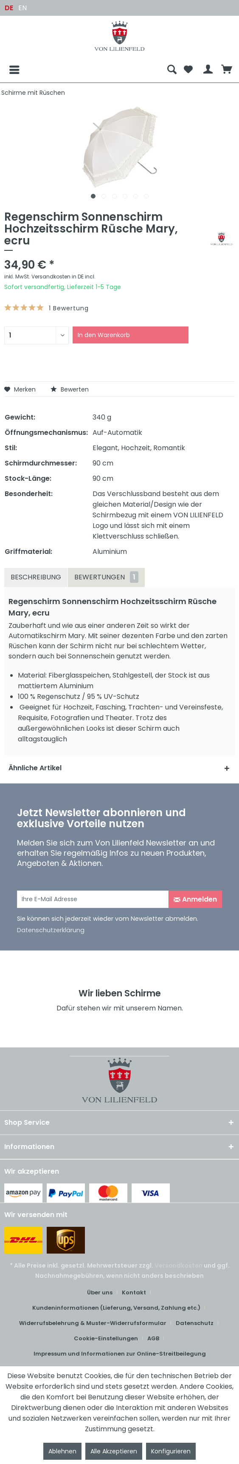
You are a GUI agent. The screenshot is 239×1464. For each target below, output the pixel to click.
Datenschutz (195, 1323)
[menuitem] (83, 69)
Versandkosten (178, 1265)
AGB (153, 1338)
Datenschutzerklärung (50, 930)
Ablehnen (62, 1451)
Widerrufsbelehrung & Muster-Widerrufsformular (92, 1323)
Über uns (99, 1292)
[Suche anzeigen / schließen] (171, 69)
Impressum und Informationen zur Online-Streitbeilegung (120, 1354)
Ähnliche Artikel (35, 768)
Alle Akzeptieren (113, 1451)
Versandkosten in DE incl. (63, 276)
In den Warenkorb (104, 335)
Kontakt (134, 1292)
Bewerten (70, 389)
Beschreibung (36, 577)
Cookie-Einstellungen (106, 1338)
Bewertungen (106, 577)
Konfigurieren (171, 1451)
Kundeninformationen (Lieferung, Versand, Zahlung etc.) (116, 1308)
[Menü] (7, 69)
